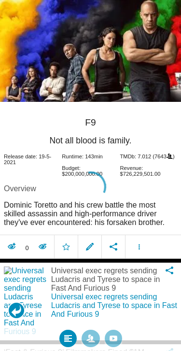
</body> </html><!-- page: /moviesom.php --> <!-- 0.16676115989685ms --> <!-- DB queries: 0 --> (90, 175)
